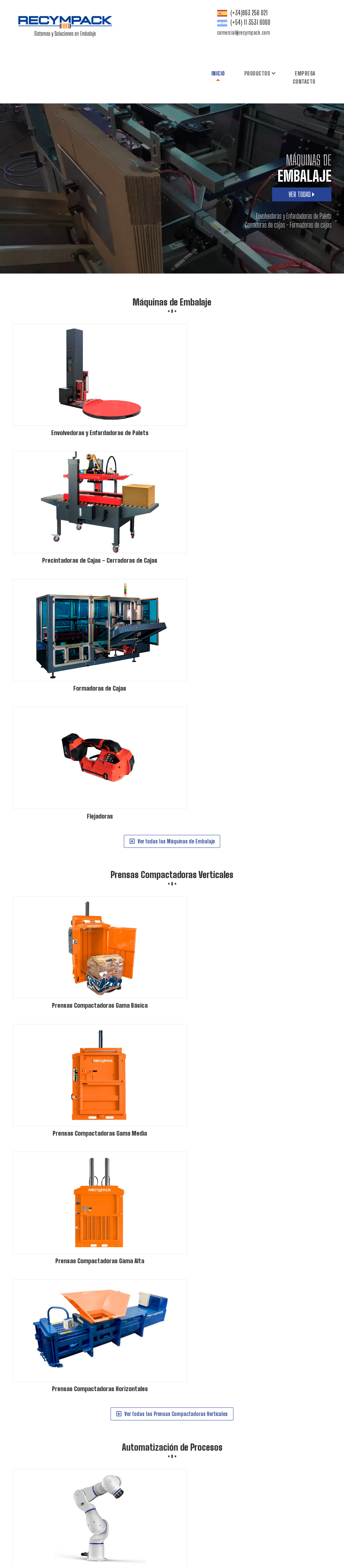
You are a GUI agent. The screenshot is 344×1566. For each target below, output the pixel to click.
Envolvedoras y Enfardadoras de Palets (219, 1418)
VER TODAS (302, 160)
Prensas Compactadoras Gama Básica (219, 1454)
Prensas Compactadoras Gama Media (218, 1461)
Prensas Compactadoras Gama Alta (288, 1461)
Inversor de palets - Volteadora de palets (267, 1518)
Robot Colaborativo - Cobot (209, 1489)
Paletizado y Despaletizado (262, 1489)
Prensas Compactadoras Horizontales (218, 1468)
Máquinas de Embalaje (172, 267)
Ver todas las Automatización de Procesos (168, 813)
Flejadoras (194, 1433)
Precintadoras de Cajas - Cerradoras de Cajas (226, 1425)
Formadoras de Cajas (292, 1425)
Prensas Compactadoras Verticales (172, 460)
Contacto (251, 29)
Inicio (165, 21)
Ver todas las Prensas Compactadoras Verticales (168, 620)
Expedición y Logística (172, 846)
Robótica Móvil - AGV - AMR (208, 1497)
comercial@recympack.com (311, 53)
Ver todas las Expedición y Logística (168, 1006)
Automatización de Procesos (172, 653)
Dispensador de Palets (205, 1518)
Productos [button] (207, 21)
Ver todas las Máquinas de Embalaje (168, 427)
